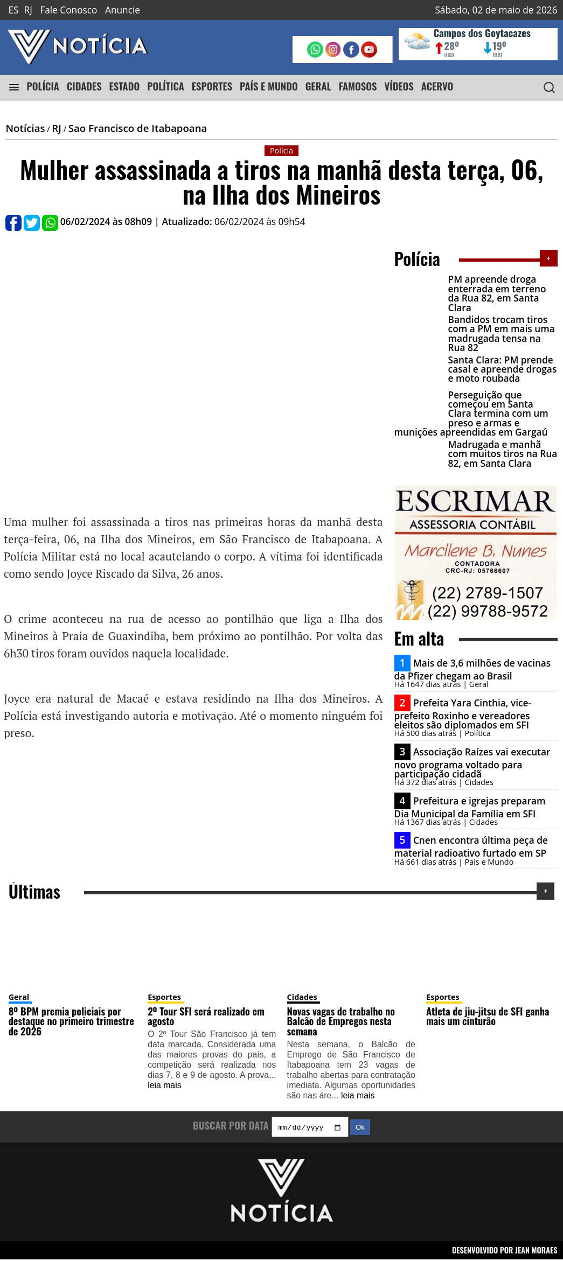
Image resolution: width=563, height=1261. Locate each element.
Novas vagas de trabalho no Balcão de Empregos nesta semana (341, 1021)
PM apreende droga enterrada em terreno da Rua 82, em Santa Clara (497, 293)
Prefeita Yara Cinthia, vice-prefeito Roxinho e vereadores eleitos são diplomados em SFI (463, 713)
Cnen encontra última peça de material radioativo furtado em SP (471, 846)
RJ (28, 10)
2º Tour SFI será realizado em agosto (206, 1016)
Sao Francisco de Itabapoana (137, 128)
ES (13, 10)
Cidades (302, 997)
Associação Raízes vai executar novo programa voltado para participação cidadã (472, 762)
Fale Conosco (68, 10)
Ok (360, 1129)
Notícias (25, 128)
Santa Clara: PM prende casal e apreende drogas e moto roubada (502, 369)
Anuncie (122, 10)
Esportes (164, 997)
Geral (19, 997)
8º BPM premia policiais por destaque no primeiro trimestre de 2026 (71, 1021)
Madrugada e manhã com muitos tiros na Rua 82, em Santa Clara (503, 454)
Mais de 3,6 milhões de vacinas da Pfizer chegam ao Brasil (472, 669)
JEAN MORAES (536, 1251)
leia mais (164, 1085)
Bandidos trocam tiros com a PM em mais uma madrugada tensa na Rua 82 (501, 333)
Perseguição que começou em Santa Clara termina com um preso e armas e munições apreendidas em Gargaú (471, 414)
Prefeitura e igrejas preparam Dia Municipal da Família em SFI (470, 806)
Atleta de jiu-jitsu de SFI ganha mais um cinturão (487, 1016)
